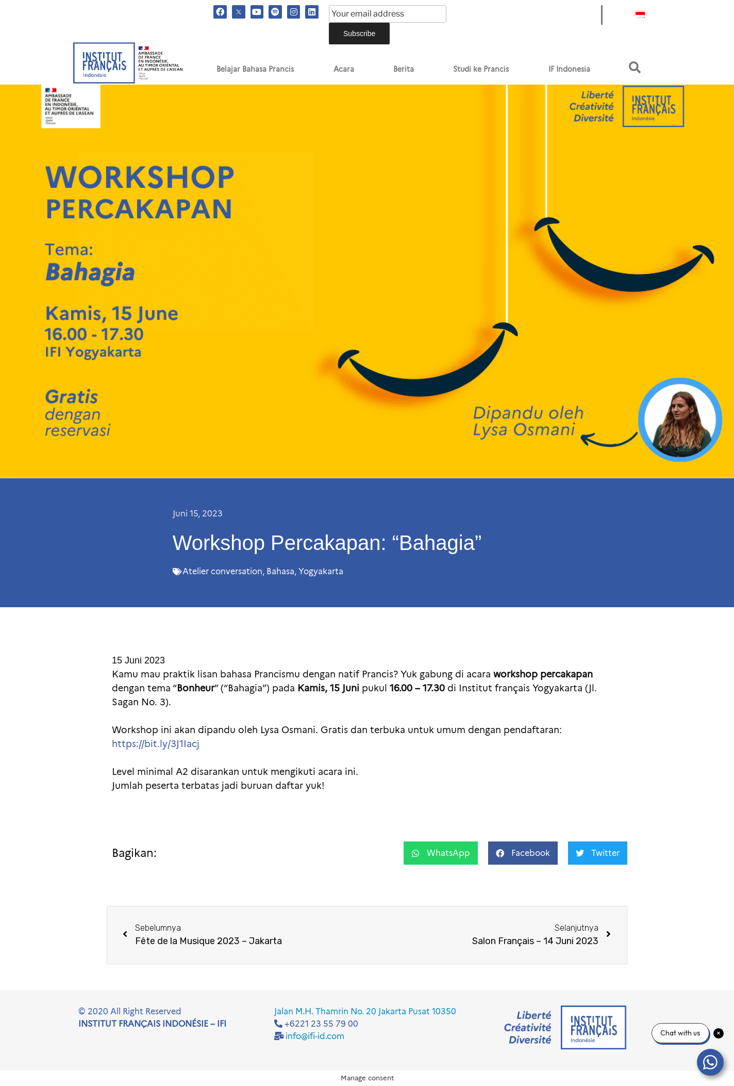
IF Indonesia (569, 69)
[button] (634, 67)
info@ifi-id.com (315, 1036)
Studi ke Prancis (481, 69)
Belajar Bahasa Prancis (255, 69)
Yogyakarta (320, 571)
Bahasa (280, 571)
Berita (403, 69)
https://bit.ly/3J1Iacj (155, 744)
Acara (343, 69)
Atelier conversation (222, 571)
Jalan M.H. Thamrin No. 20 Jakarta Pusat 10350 (365, 1011)
